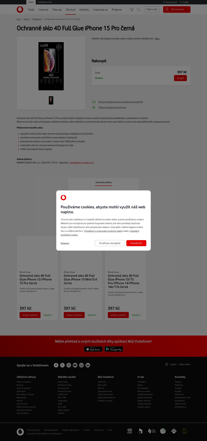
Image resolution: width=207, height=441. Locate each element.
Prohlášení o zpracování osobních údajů (103, 231)
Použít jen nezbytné (110, 243)
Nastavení (65, 243)
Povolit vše (136, 243)
